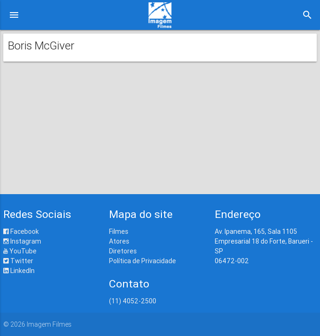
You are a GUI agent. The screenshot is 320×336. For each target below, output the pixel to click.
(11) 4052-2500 (132, 301)
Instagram (22, 241)
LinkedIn (19, 270)
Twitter (18, 261)
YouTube (19, 251)
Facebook (21, 231)
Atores (119, 241)
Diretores (123, 251)
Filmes (118, 231)
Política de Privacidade (142, 261)
